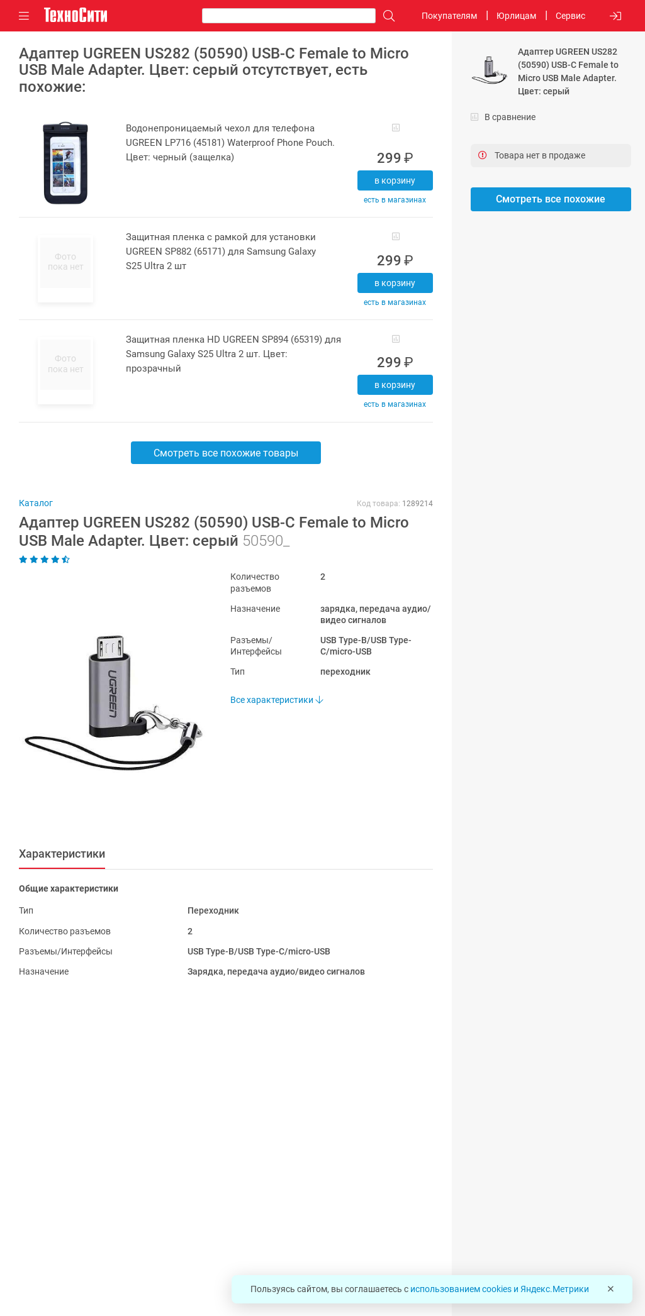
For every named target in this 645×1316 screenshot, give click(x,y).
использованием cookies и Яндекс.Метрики (499, 1289)
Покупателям (449, 16)
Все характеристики (276, 700)
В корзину (394, 180)
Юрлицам (516, 16)
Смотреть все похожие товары (226, 453)
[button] (106, 702)
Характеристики (62, 853)
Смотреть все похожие (550, 199)
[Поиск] (386, 16)
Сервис (570, 16)
